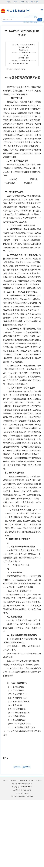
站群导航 (8, 2)
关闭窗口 (26, 766)
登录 (32, 2)
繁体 (27, 2)
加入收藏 (22, 780)
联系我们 (5, 780)
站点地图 (30, 780)
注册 (37, 2)
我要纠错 (17, 766)
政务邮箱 (15, 2)
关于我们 (39, 780)
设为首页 (13, 780)
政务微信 (22, 2)
